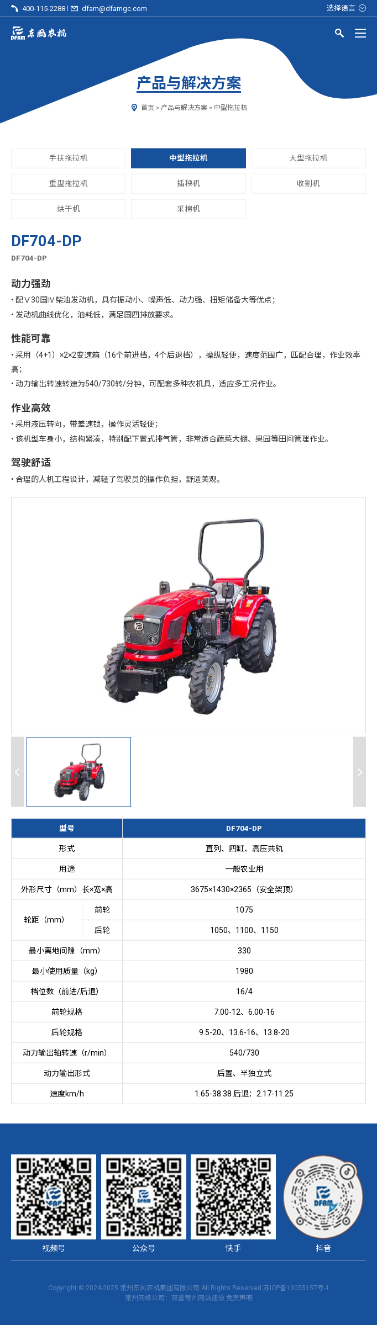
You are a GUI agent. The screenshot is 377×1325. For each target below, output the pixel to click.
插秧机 (188, 183)
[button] (79, 772)
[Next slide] (359, 772)
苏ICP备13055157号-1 (296, 1288)
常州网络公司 (145, 1298)
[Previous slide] (17, 772)
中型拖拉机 (230, 108)
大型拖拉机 (308, 157)
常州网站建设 (204, 1298)
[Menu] (360, 33)
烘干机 (68, 208)
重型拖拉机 (68, 183)
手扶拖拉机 (68, 157)
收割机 (308, 183)
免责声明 (239, 1298)
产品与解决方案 (184, 108)
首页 (147, 108)
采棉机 (188, 208)
